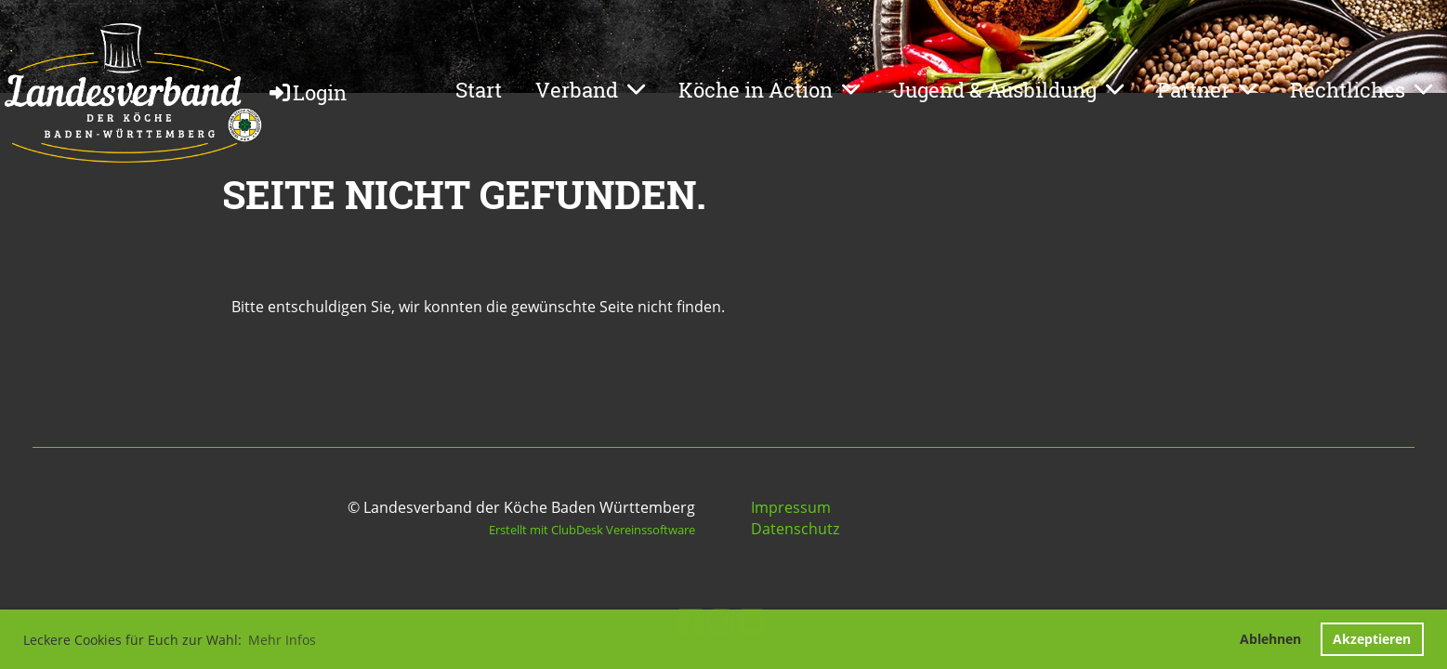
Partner (1206, 89)
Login (307, 92)
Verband (590, 89)
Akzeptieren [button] (1372, 639)
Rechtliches (1361, 89)
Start (478, 89)
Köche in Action (769, 89)
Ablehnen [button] (1270, 639)
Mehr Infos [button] (282, 640)
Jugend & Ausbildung (1008, 89)
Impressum (791, 507)
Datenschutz (795, 528)
